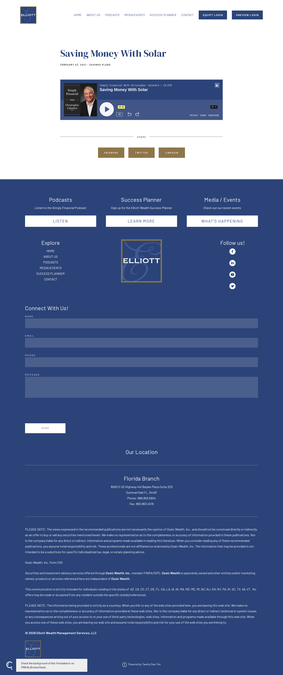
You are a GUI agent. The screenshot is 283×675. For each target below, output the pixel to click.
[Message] (141, 387)
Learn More (141, 221)
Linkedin (171, 152)
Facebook (111, 152)
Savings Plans (100, 65)
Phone (30, 355)
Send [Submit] (45, 428)
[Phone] (141, 362)
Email (30, 335)
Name (29, 316)
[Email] (141, 343)
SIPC (157, 573)
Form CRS (56, 562)
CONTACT (187, 15)
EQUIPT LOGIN (213, 15)
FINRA (148, 573)
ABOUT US (93, 15)
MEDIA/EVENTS (135, 15)
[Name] (141, 323)
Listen (60, 221)
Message (32, 374)
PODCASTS (112, 15)
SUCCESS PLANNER (163, 15)
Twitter (141, 152)
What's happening (222, 221)
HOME (78, 15)
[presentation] (56, 410)
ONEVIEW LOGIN (247, 15)
